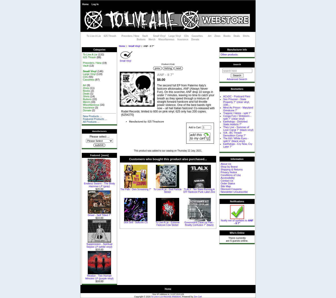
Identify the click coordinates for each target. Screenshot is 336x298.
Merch (152, 39)
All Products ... (91, 121)
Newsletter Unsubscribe (234, 191)
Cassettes (197, 36)
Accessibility (227, 177)
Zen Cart (198, 296)
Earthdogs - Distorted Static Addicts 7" (235, 123)
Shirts (246, 36)
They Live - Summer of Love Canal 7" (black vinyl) (238, 128)
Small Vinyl (134, 46)
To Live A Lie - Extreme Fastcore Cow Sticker (167, 223)
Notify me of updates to (237, 221)
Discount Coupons (231, 189)
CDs (186, 36)
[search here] (237, 71)
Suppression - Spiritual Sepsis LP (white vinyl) (99, 244)
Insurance (182, 39)
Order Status (227, 183)
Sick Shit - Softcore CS (136, 222)
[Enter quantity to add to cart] (206, 127)
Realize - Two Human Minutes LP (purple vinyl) (99, 276)
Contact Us (226, 180)
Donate (195, 39)
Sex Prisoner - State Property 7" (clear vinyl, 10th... (236, 102)
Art (209, 36)
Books (227, 36)
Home (85, 4)
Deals (237, 36)
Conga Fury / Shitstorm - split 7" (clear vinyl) (237, 117)
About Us (225, 164)
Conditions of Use (230, 175)
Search (237, 64)
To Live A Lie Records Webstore (166, 296)
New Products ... (92, 116)
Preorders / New (130, 36)
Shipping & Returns (231, 169)
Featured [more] (99, 155)
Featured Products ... (95, 119)
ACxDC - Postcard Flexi (236, 96)
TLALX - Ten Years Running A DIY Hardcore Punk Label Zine (199, 190)
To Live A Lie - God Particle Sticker (168, 190)
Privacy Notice (228, 172)
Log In (95, 4)
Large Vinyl (174, 36)
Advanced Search (237, 79)
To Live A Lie (94, 36)
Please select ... (99, 136)
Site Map (225, 186)
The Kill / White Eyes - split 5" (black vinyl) (235, 139)
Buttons (141, 39)
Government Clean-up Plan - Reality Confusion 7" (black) (199, 223)
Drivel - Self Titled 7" (99, 214)
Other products (229, 54)
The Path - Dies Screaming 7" (135, 189)
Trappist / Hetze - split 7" (237, 113)
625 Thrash (110, 36)
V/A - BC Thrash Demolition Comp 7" (234, 134)
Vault (145, 36)
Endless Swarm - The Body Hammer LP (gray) (99, 184)
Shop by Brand (229, 166)
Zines (217, 36)
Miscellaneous (166, 39)
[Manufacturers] (99, 141)
